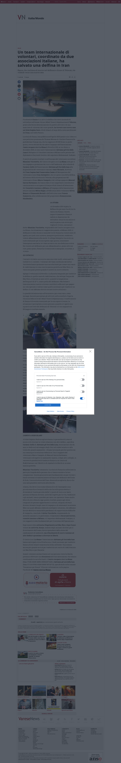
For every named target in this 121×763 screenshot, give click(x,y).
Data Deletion (50, 411)
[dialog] (60, 381)
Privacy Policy (70, 411)
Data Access (60, 411)
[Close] (91, 352)
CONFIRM (48, 405)
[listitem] (60, 376)
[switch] (82, 379)
